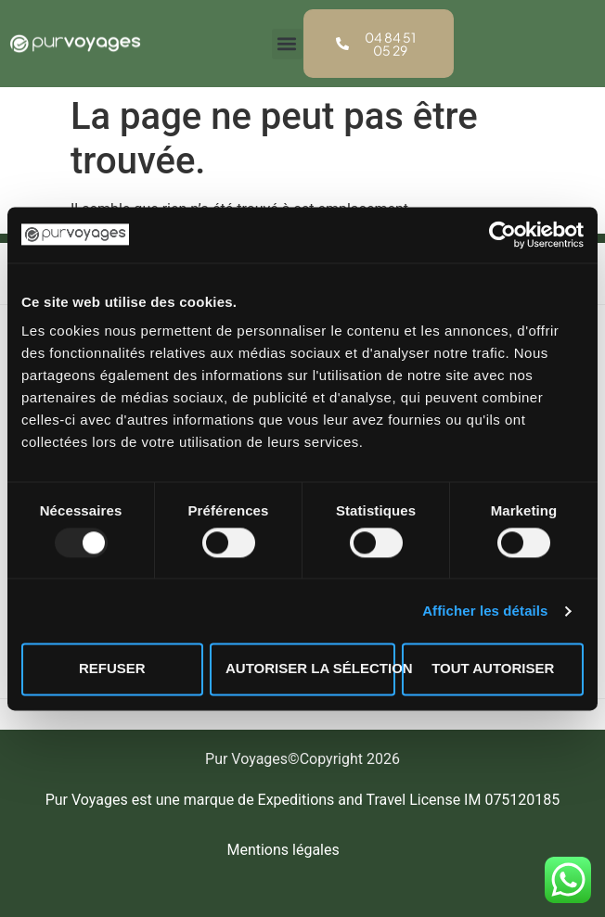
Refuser (112, 669)
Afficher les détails (484, 610)
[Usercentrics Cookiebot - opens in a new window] (502, 234)
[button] (287, 44)
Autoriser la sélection (310, 669)
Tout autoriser (492, 669)
